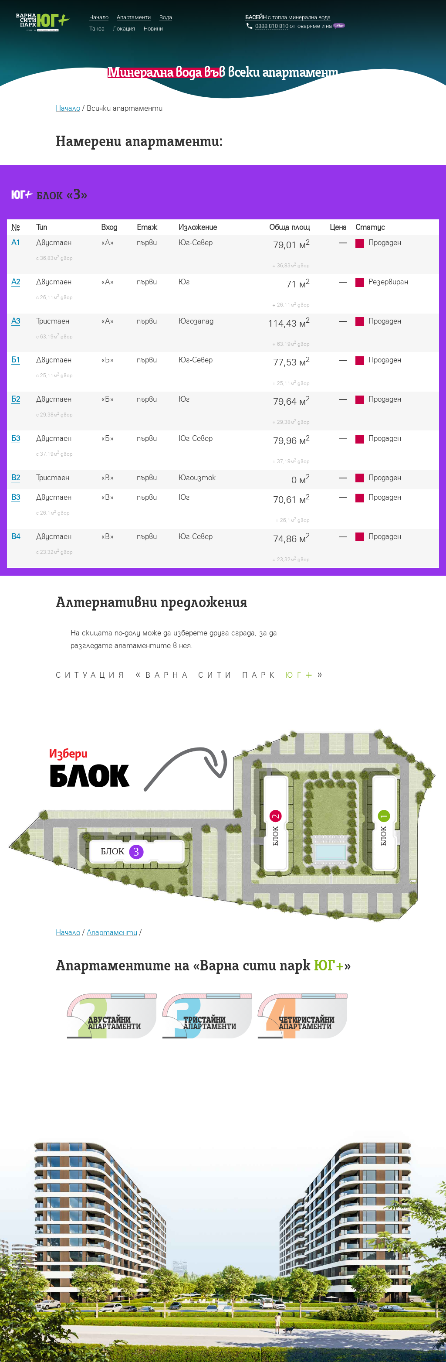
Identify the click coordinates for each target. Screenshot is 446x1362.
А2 (15, 281)
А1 (15, 242)
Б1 (15, 359)
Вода (165, 17)
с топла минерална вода (288, 17)
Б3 (15, 438)
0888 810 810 (271, 26)
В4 (15, 536)
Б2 (15, 398)
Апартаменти (112, 932)
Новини (153, 28)
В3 (15, 497)
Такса (97, 28)
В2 (15, 477)
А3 (15, 320)
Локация (124, 28)
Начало (68, 108)
